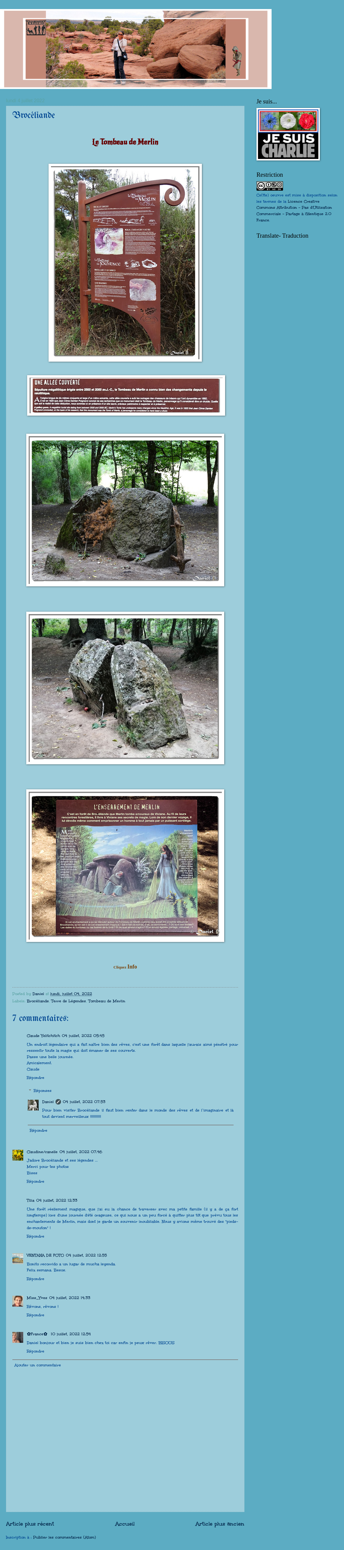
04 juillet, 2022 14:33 (69, 1298)
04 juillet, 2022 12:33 (56, 1200)
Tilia (30, 1200)
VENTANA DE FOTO (45, 1255)
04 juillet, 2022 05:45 (83, 1035)
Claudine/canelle (42, 1152)
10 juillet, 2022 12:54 (71, 1334)
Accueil (125, 1523)
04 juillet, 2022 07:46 (80, 1152)
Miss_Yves (37, 1298)
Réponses (43, 1090)
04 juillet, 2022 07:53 (84, 1102)
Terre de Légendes (68, 1001)
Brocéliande (38, 1001)
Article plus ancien (220, 1523)
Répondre (35, 1077)
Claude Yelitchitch (43, 1035)
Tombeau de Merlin (106, 1001)
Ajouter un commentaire (37, 1365)
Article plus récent (30, 1523)
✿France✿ (38, 1334)
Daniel (48, 1102)
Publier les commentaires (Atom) (64, 1537)
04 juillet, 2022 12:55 (86, 1255)
